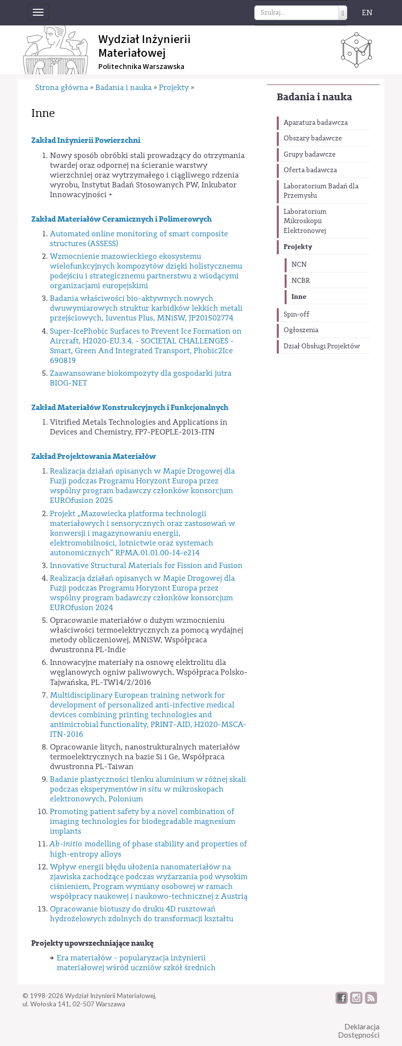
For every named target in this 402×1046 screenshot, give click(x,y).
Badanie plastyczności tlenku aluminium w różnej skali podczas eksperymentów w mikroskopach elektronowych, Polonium (148, 789)
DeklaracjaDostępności (359, 1030)
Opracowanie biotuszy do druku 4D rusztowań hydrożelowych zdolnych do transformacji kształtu (141, 914)
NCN (299, 264)
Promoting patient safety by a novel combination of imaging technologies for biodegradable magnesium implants (142, 821)
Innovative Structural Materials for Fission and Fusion (146, 565)
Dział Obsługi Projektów (322, 346)
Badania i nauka (314, 97)
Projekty (298, 246)
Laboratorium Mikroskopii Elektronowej (305, 221)
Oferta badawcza (310, 170)
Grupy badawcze (309, 154)
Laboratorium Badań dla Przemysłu (321, 191)
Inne (298, 296)
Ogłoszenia (301, 330)
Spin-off (297, 314)
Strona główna (61, 87)
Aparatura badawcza (316, 122)
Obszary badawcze (313, 138)
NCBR (300, 280)
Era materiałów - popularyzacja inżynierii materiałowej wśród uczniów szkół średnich (136, 963)
